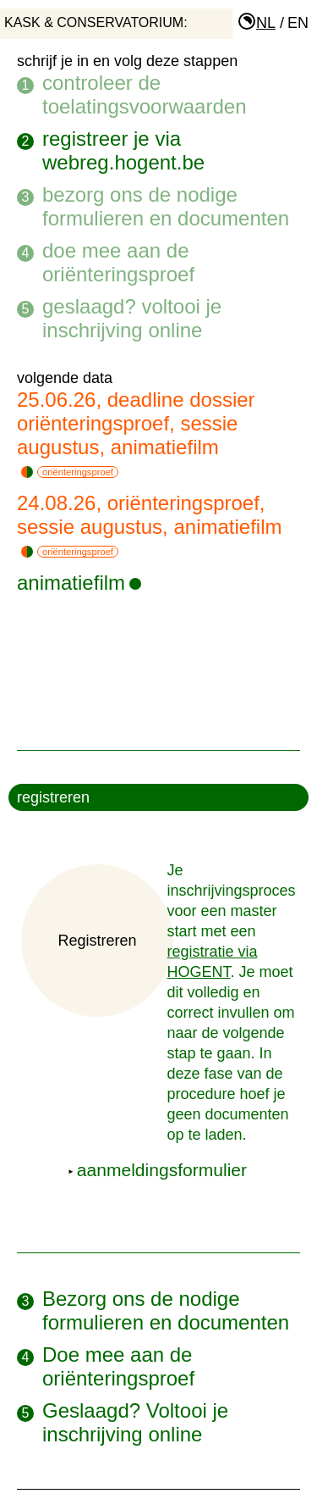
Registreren (96, 940)
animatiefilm (79, 582)
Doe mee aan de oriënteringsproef (118, 262)
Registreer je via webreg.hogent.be (123, 150)
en (298, 22)
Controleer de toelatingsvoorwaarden (144, 94)
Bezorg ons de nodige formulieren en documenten (165, 206)
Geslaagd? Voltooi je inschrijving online (131, 318)
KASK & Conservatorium (93, 22)
